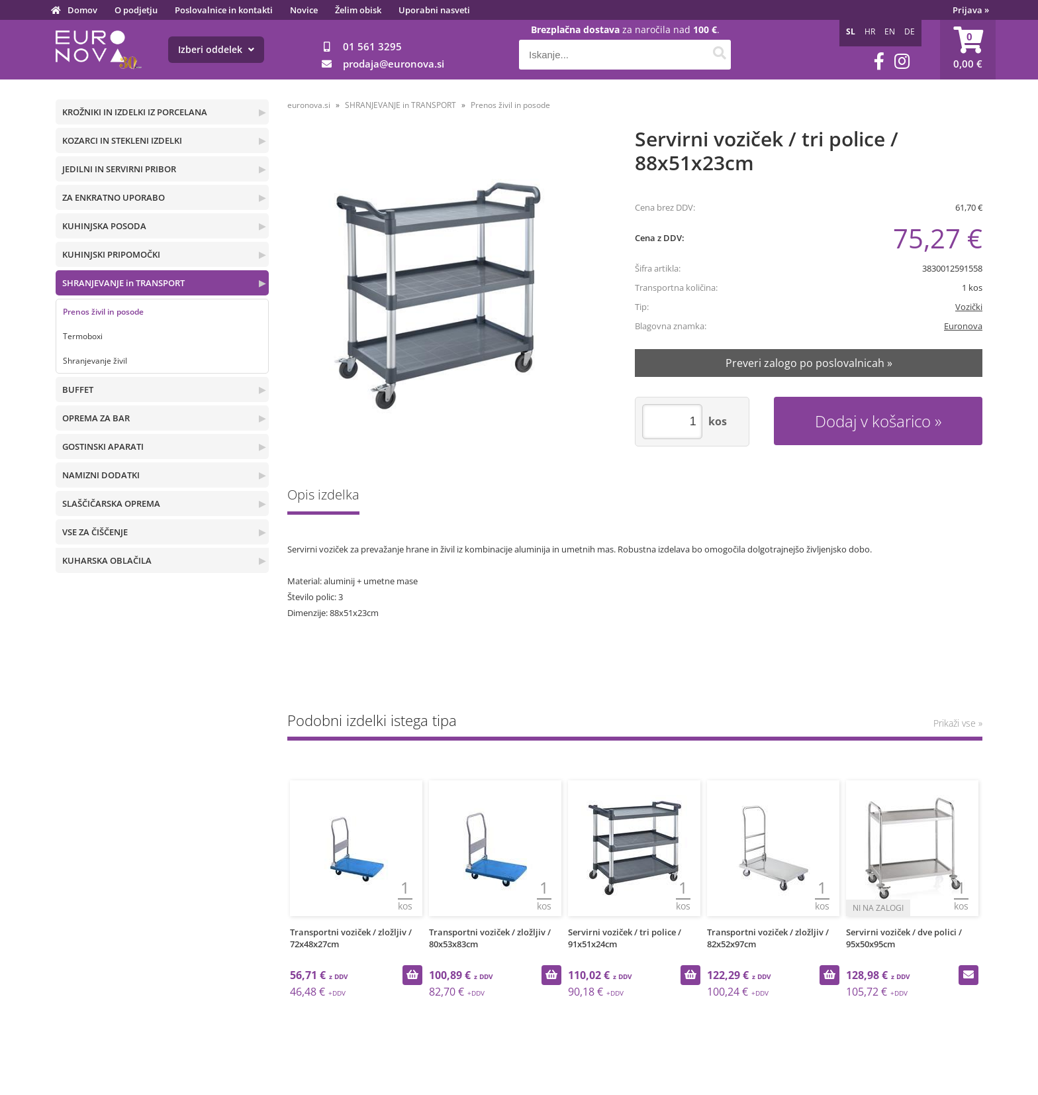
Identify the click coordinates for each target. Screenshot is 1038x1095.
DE (909, 31)
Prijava (971, 10)
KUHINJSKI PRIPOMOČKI (111, 254)
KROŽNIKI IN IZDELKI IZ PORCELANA (134, 112)
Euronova (963, 326)
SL (850, 31)
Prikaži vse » (957, 723)
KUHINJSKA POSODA (104, 226)
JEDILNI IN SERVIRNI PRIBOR (119, 169)
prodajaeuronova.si (393, 63)
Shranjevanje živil (95, 360)
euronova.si (308, 105)
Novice (304, 10)
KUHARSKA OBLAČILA (107, 560)
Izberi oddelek (216, 49)
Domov (82, 10)
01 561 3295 (372, 46)
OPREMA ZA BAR (96, 418)
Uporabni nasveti (434, 10)
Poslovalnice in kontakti (224, 10)
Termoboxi (83, 336)
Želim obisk (358, 10)
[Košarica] (968, 49)
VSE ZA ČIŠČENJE (95, 532)
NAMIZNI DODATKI (101, 475)
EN (889, 31)
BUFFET (77, 389)
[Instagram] (902, 61)
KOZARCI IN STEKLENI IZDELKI (122, 140)
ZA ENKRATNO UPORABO (113, 197)
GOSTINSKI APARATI (103, 446)
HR (870, 31)
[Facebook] (879, 61)
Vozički (968, 307)
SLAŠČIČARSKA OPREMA (111, 503)
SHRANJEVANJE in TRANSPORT (123, 283)
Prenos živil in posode (103, 311)
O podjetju (136, 10)
